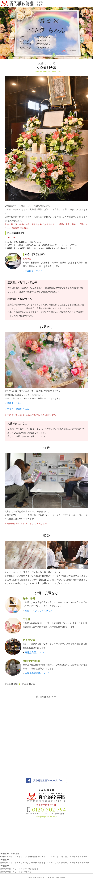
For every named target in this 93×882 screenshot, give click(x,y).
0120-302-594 (49, 810)
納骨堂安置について (35, 652)
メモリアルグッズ (44, 611)
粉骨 (27, 611)
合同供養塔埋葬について (37, 673)
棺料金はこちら (14, 403)
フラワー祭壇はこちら (18, 409)
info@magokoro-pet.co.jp (46, 817)
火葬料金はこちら (34, 271)
